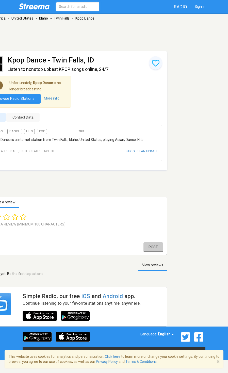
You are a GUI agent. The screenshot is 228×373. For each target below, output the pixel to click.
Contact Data (23, 117)
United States (22, 18)
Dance (14, 131)
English (166, 334)
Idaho (43, 18)
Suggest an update (142, 151)
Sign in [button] (200, 7)
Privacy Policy (107, 362)
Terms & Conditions (141, 362)
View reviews (152, 265)
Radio (180, 6)
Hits (29, 131)
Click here (112, 356)
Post (153, 247)
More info (51, 98)
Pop (42, 131)
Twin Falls (62, 18)
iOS (85, 296)
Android (113, 296)
